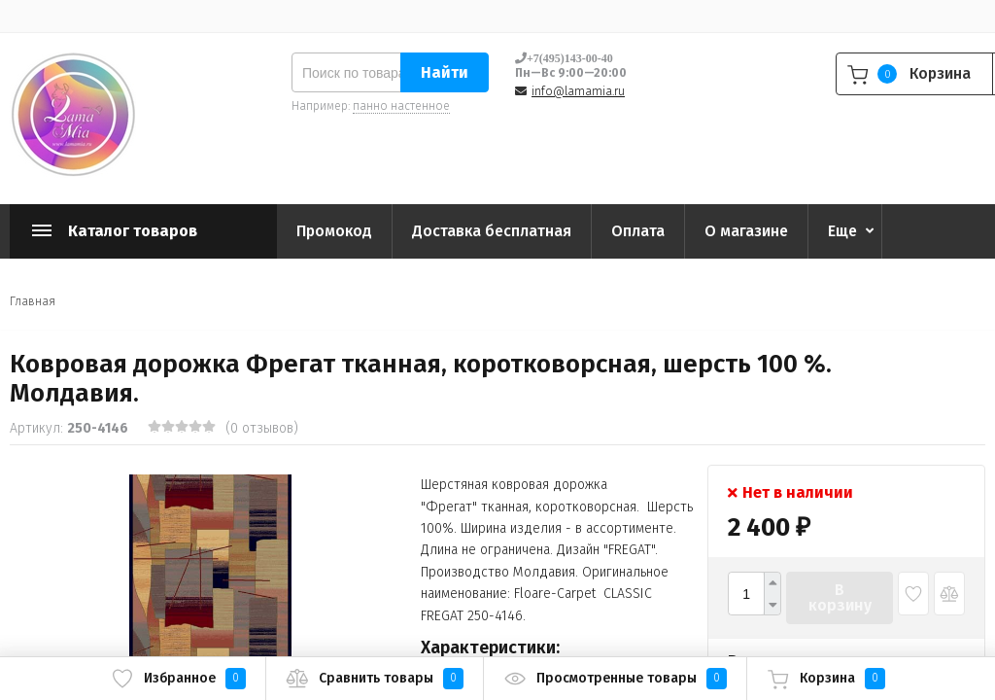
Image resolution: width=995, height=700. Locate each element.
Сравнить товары (374, 678)
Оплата (638, 231)
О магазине (746, 231)
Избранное (178, 678)
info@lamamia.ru (578, 91)
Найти (444, 72)
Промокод (334, 231)
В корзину (840, 597)
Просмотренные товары (615, 678)
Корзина (826, 678)
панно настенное (401, 106)
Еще (842, 231)
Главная (32, 301)
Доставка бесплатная (491, 231)
